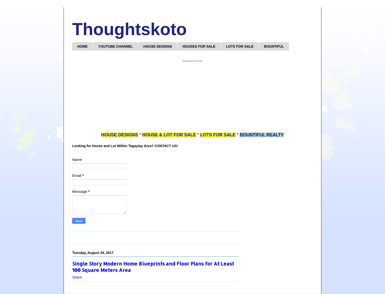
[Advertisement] (192, 97)
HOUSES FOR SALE (198, 46)
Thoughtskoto (129, 29)
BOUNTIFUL (274, 46)
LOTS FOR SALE (239, 46)
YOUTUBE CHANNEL (115, 46)
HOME (82, 46)
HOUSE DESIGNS (157, 46)
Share (77, 277)
